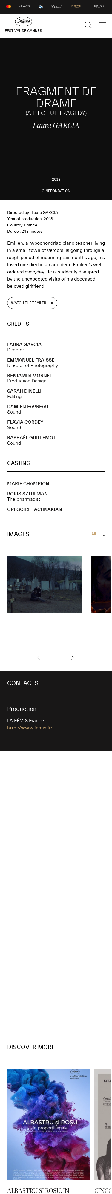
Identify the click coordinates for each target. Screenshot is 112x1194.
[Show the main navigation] (102, 25)
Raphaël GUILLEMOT (31, 437)
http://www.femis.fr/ (30, 728)
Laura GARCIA (24, 344)
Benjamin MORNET (29, 375)
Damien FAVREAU (27, 406)
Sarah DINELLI (24, 391)
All (93, 534)
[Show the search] (88, 25)
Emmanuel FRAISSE (30, 360)
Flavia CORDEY (25, 422)
